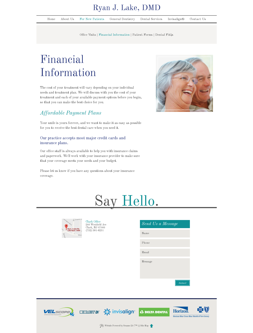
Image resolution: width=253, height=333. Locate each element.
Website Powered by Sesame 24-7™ (118, 326)
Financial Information (114, 34)
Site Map (144, 326)
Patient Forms (142, 34)
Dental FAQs (164, 34)
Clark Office (93, 221)
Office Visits (88, 34)
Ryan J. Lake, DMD (126, 8)
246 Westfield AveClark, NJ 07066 (96, 226)
